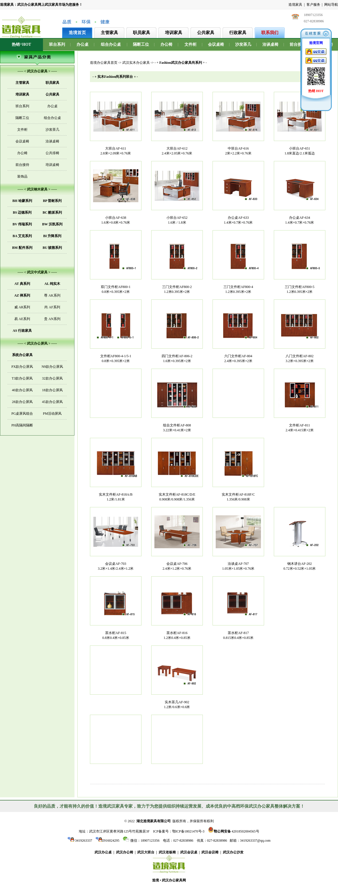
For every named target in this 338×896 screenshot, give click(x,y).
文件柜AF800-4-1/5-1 (115, 356)
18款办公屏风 (52, 390)
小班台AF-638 (115, 218)
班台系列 (57, 44)
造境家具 (295, 5)
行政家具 (237, 32)
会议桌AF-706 (176, 564)
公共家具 (205, 32)
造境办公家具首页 (103, 63)
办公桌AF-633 (238, 218)
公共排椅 (52, 153)
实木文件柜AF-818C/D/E (177, 494)
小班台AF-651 (299, 148)
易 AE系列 (22, 319)
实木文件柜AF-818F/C (238, 494)
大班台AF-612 (176, 148)
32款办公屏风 (52, 378)
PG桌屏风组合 (22, 414)
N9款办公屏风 (52, 367)
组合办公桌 (111, 44)
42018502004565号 (233, 831)
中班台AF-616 (238, 148)
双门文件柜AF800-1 (115, 287)
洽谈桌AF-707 (238, 564)
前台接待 (298, 44)
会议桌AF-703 (115, 564)
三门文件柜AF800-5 (299, 287)
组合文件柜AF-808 (177, 425)
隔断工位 (141, 44)
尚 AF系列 (52, 307)
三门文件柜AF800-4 (238, 287)
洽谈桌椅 (270, 44)
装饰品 (22, 176)
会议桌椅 (216, 44)
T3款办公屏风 (22, 378)
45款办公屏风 (52, 402)
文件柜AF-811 (299, 425)
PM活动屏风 (52, 414)
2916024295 (107, 841)
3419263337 (80, 841)
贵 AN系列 (52, 319)
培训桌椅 (52, 165)
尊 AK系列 (52, 295)
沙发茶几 (243, 44)
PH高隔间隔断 (22, 425)
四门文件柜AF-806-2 (177, 356)
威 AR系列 (22, 307)
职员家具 (141, 32)
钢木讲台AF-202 (299, 564)
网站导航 (331, 5)
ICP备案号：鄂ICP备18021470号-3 (178, 831)
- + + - (180, 63)
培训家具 (173, 32)
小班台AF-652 (176, 218)
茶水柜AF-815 (115, 633)
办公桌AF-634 (299, 218)
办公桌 (82, 44)
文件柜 (190, 44)
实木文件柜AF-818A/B (115, 494)
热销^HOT (21, 44)
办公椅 (166, 44)
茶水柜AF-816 (176, 633)
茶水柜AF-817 (238, 633)
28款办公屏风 (22, 402)
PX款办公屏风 (22, 367)
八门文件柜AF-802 (299, 356)
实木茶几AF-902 (177, 702)
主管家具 (109, 32)
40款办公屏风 (22, 390)
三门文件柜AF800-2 (177, 287)
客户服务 (313, 5)
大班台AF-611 (115, 148)
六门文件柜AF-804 (238, 356)
